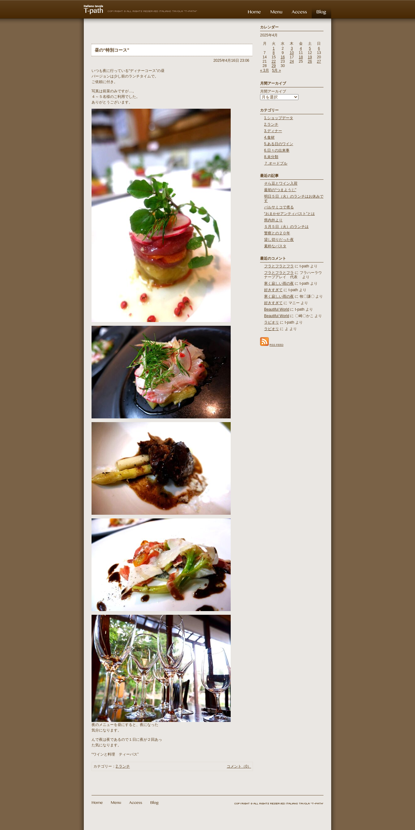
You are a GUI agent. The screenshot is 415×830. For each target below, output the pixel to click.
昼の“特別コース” (112, 50)
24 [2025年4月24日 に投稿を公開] (292, 61)
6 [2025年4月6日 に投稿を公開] (319, 48)
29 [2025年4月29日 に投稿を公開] (274, 66)
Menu (276, 12)
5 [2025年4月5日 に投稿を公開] (310, 48)
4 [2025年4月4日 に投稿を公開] (301, 48)
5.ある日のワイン (278, 144)
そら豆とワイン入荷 (280, 183)
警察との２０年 (277, 233)
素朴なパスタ (275, 246)
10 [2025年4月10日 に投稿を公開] (292, 53)
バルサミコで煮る (279, 207)
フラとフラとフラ (279, 266)
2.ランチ (123, 766)
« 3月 (264, 70)
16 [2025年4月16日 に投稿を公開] (283, 57)
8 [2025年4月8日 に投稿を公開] (274, 53)
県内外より (273, 220)
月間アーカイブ (273, 91)
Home (254, 12)
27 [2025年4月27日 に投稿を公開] (319, 61)
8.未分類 (271, 157)
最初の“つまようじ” (280, 190)
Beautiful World (276, 309)
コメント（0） (239, 766)
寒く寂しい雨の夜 (279, 283)
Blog (321, 12)
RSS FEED (277, 344)
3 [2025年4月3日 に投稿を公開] (292, 48)
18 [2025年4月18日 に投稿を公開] (301, 57)
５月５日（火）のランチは (286, 226)
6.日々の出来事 (276, 150)
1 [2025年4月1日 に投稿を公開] (274, 48)
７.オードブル (275, 163)
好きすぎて (273, 290)
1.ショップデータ (278, 118)
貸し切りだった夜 (279, 239)
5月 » (276, 70)
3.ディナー (273, 131)
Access (299, 12)
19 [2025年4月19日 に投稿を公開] (310, 57)
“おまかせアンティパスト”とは (289, 214)
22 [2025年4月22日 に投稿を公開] (274, 61)
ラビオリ (271, 322)
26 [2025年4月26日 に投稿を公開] (310, 61)
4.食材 (269, 137)
